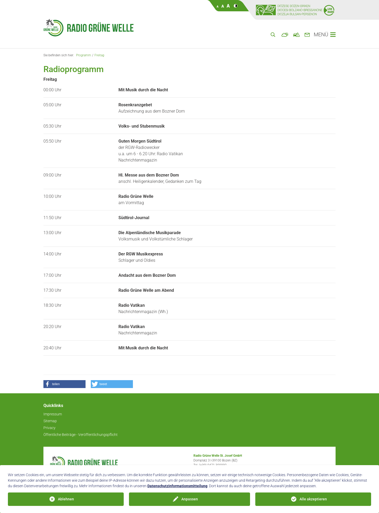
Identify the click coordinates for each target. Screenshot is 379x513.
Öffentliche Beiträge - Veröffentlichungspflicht (80, 434)
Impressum (52, 414)
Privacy (49, 428)
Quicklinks (53, 405)
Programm (83, 55)
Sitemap (50, 421)
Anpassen (189, 499)
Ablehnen (66, 499)
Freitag (99, 55)
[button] (64, 384)
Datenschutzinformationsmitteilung (177, 486)
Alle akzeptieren (313, 499)
